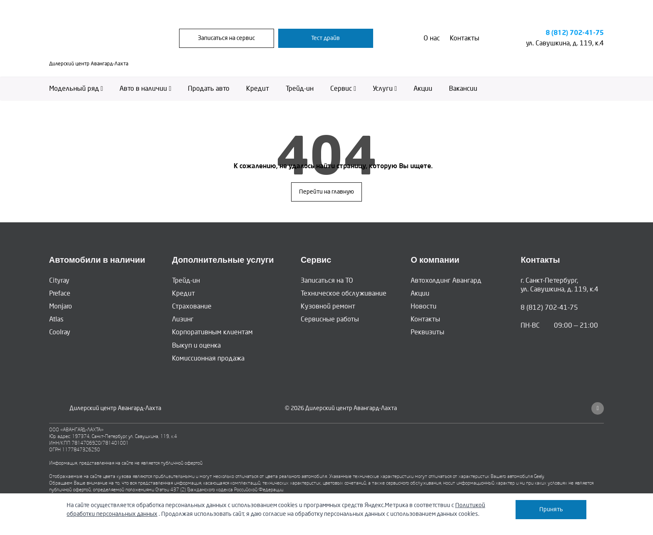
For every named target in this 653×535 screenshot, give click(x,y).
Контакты (464, 38)
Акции (423, 88)
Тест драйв (325, 38)
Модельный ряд (76, 88)
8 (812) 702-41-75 (575, 33)
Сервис (343, 88)
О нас (432, 38)
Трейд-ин (300, 88)
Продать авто (208, 88)
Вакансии (463, 88)
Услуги (385, 88)
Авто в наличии (145, 88)
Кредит (257, 88)
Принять (551, 509)
